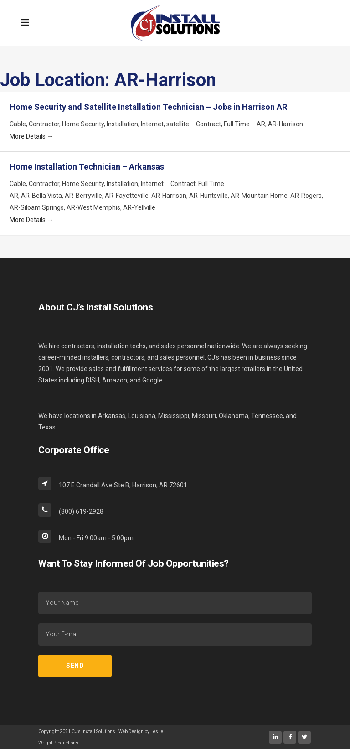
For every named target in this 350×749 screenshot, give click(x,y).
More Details (31, 136)
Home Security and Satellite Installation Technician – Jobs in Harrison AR (148, 107)
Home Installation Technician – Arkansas (87, 166)
